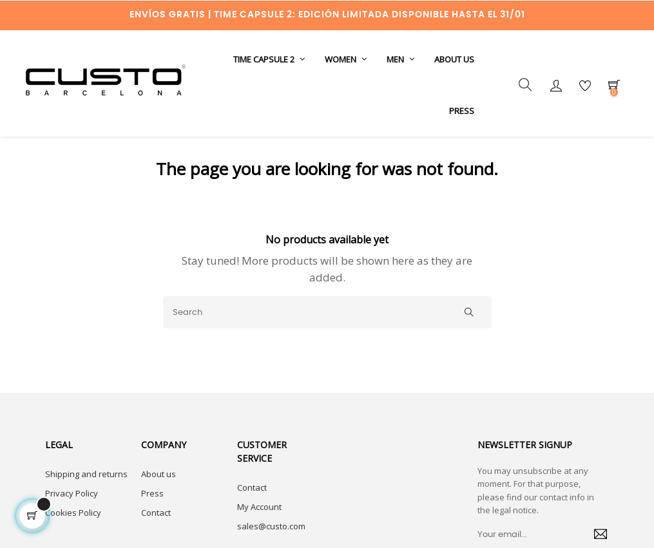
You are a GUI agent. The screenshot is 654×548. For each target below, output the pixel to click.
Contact (156, 537)
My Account (259, 532)
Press (152, 518)
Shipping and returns (86, 499)
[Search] (327, 337)
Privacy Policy (71, 518)
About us (158, 499)
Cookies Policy (73, 537)
